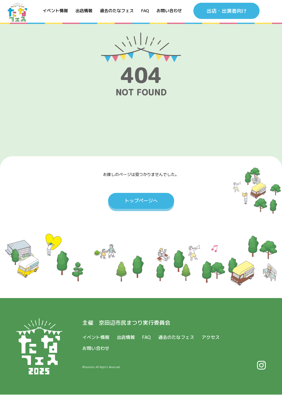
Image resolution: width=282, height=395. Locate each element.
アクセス (211, 337)
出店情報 (83, 12)
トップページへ (141, 200)
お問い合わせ (169, 12)
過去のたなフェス (117, 12)
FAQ (145, 12)
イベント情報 (55, 12)
